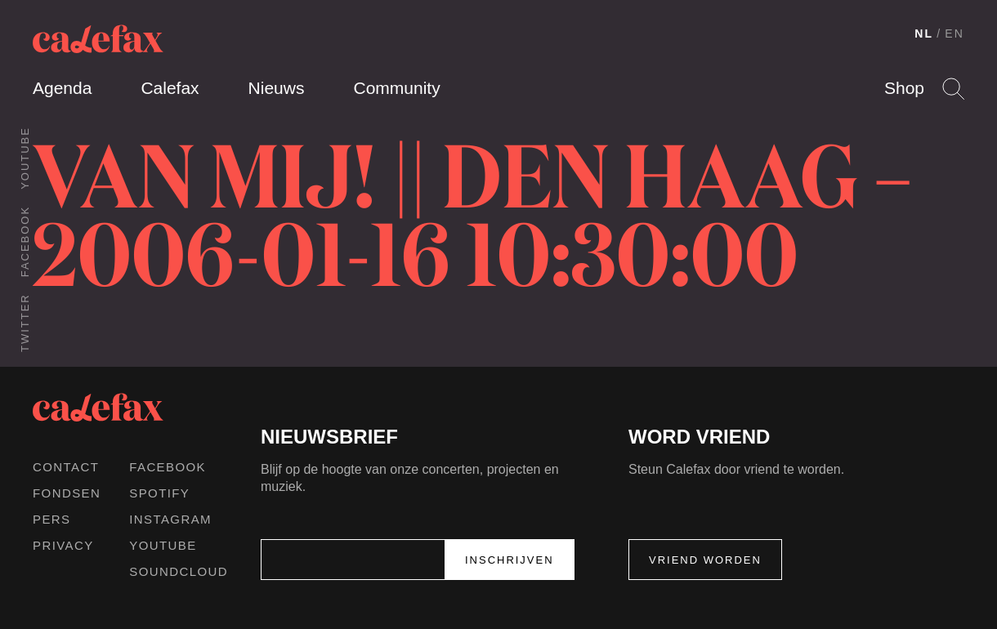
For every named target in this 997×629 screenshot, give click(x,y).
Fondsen (67, 493)
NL (923, 33)
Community (396, 87)
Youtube (25, 158)
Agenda (62, 87)
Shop (904, 87)
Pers (52, 519)
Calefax (170, 87)
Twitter (25, 322)
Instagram (170, 519)
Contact (66, 467)
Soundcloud (178, 571)
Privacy (63, 545)
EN (954, 33)
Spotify (159, 493)
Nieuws (276, 87)
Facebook (25, 241)
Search (953, 89)
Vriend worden (705, 560)
